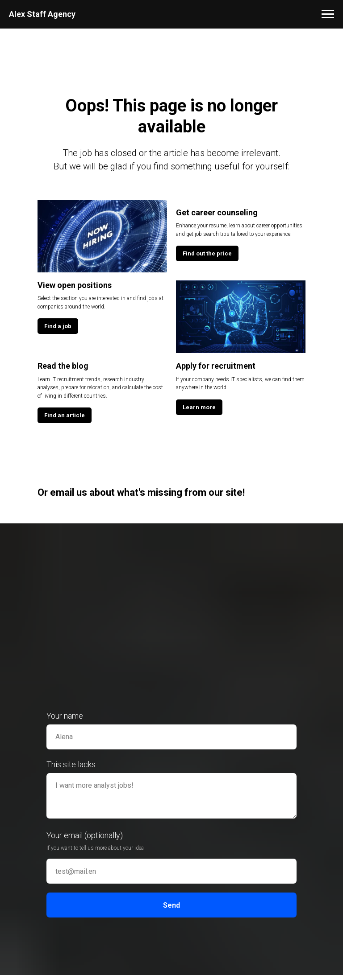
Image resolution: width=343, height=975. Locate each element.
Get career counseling (217, 212)
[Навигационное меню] (328, 14)
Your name (64, 715)
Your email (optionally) (84, 835)
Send (171, 905)
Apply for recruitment (215, 365)
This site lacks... (73, 764)
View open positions (75, 285)
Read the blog (63, 365)
